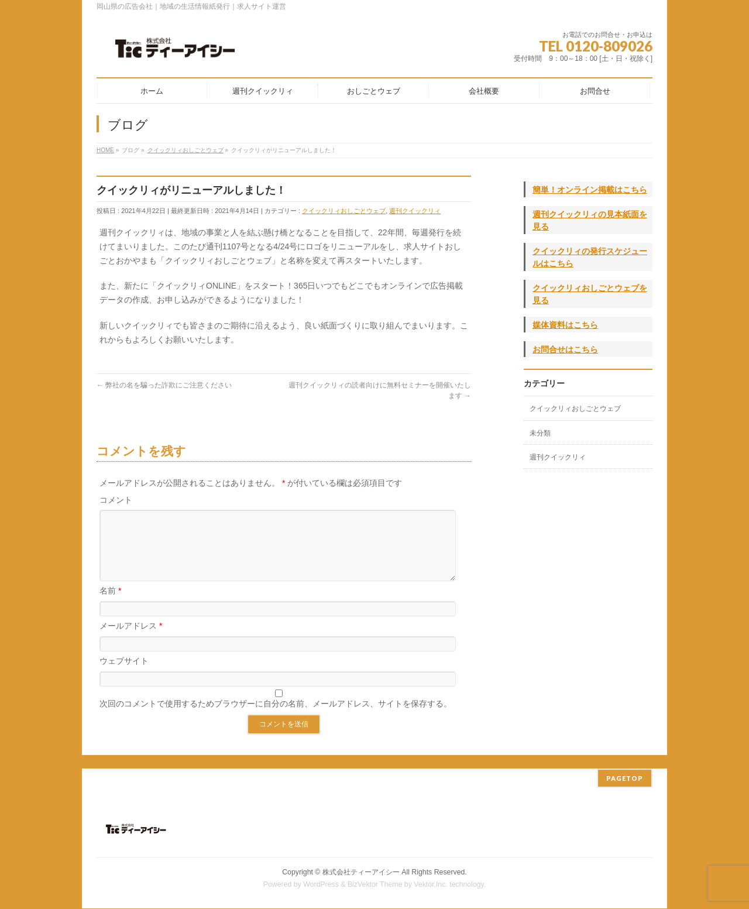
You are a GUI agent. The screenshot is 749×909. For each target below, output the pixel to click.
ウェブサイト (124, 675)
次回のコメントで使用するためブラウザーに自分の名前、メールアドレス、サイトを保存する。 (275, 717)
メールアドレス (130, 639)
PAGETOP (624, 779)
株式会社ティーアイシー (361, 873)
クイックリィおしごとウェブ (344, 210)
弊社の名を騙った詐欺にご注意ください (164, 385)
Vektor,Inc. (431, 885)
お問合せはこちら (565, 349)
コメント (115, 500)
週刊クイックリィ (415, 210)
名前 (110, 604)
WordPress (321, 885)
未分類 (540, 433)
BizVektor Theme (375, 885)
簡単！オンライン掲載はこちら (589, 189)
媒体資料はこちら (565, 325)
